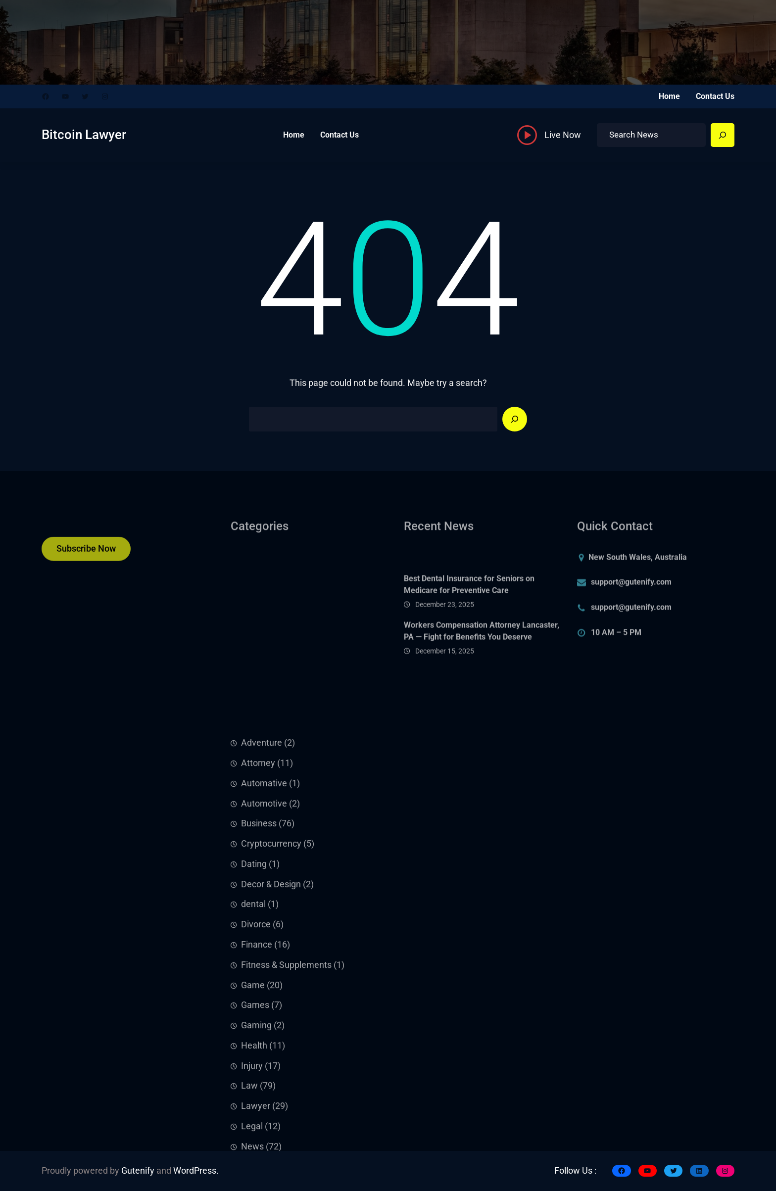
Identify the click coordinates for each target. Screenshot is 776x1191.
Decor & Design (271, 1030)
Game (253, 1131)
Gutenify (137, 1171)
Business (259, 969)
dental (253, 1050)
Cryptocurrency (271, 990)
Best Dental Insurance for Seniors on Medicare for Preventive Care (469, 606)
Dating (254, 1009)
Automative (264, 929)
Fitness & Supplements (286, 1110)
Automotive (264, 949)
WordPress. (196, 1171)
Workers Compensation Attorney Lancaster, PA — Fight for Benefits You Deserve (481, 653)
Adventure (261, 889)
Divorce (256, 1070)
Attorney (258, 908)
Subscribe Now (86, 555)
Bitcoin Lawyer (84, 134)
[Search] (722, 135)
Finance (256, 1090)
